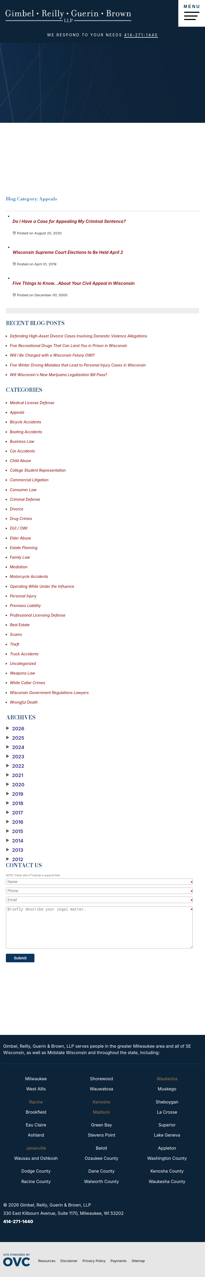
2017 (14, 812)
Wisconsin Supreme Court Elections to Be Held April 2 (68, 252)
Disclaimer (68, 1261)
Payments (119, 1261)
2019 (14, 794)
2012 (14, 859)
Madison (101, 1112)
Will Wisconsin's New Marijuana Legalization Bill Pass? (58, 374)
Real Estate (20, 624)
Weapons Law (22, 673)
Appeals (17, 412)
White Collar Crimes (27, 682)
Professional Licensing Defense (37, 615)
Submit (20, 958)
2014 (14, 841)
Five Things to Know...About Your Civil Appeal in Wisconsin (74, 283)
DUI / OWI (18, 528)
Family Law (20, 557)
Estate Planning (23, 547)
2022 (15, 766)
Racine (36, 1102)
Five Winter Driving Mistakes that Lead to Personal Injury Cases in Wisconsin (78, 365)
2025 (15, 738)
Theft (14, 644)
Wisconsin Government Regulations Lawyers (49, 692)
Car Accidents (22, 451)
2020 (15, 784)
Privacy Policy (93, 1261)
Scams (16, 634)
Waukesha (167, 1078)
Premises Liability (25, 605)
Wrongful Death (24, 702)
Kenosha (101, 1102)
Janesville (36, 1148)
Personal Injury (23, 596)
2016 (14, 822)
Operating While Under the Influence (42, 586)
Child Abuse (20, 460)
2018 (14, 803)
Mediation (18, 567)
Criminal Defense (25, 499)
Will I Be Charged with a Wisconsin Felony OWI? (52, 355)
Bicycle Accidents (25, 422)
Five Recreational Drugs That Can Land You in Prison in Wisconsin (68, 345)
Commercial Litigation (29, 480)
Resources (47, 1261)
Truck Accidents (24, 654)
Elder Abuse (20, 538)
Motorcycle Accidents (29, 576)
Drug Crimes (21, 518)
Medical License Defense (32, 402)
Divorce (16, 509)
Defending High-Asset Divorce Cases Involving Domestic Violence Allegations (78, 336)
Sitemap (138, 1261)
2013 (14, 850)
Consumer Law (23, 489)
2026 (15, 728)
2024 (15, 747)
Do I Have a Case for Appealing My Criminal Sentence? (69, 221)
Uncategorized (23, 663)
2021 (14, 775)
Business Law (22, 441)
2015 (14, 831)
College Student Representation (38, 470)
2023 (15, 756)
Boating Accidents (26, 431)
